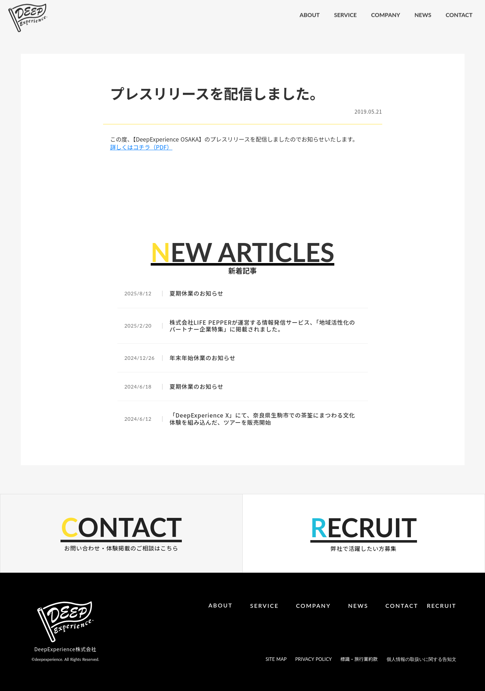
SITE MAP (276, 659)
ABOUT (220, 605)
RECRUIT (441, 605)
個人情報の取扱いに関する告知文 (421, 659)
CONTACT (401, 605)
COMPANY (313, 605)
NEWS (358, 605)
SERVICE (264, 605)
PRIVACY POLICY (313, 659)
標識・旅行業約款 (359, 659)
